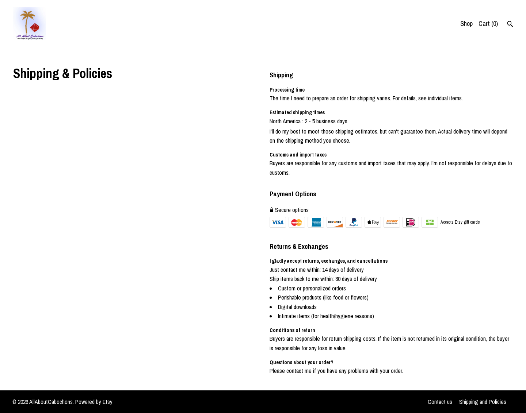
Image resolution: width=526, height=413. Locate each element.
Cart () (488, 23)
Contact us (440, 402)
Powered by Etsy (94, 402)
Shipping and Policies (482, 402)
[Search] (510, 25)
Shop (466, 23)
